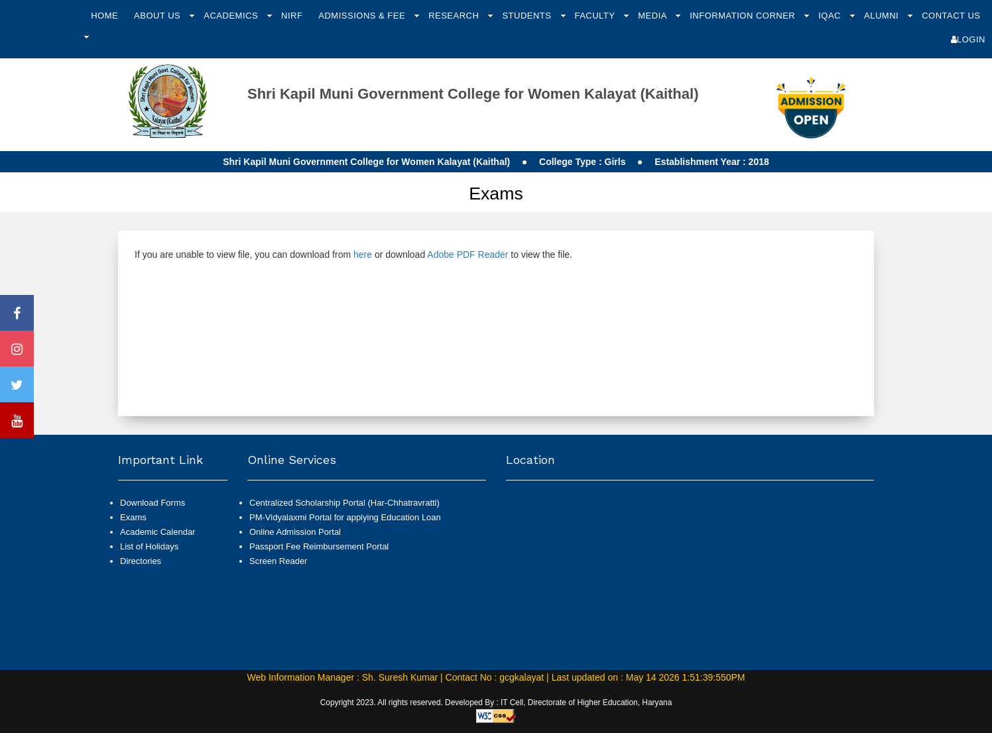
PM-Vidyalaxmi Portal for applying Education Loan (345, 517)
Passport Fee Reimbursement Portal (319, 546)
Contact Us (951, 16)
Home (104, 16)
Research (454, 16)
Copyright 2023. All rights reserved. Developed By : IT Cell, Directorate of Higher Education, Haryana (496, 702)
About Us (158, 16)
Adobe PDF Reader (467, 254)
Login (968, 39)
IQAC (830, 16)
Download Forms (152, 503)
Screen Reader (278, 561)
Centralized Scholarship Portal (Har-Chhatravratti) (344, 503)
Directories (140, 561)
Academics (232, 16)
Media (653, 16)
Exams (133, 517)
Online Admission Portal (295, 532)
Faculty (595, 16)
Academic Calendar (157, 532)
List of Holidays (149, 546)
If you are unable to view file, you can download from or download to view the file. (353, 254)
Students (528, 16)
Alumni (882, 16)
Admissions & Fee (363, 16)
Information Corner (744, 16)
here (362, 254)
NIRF (291, 16)
